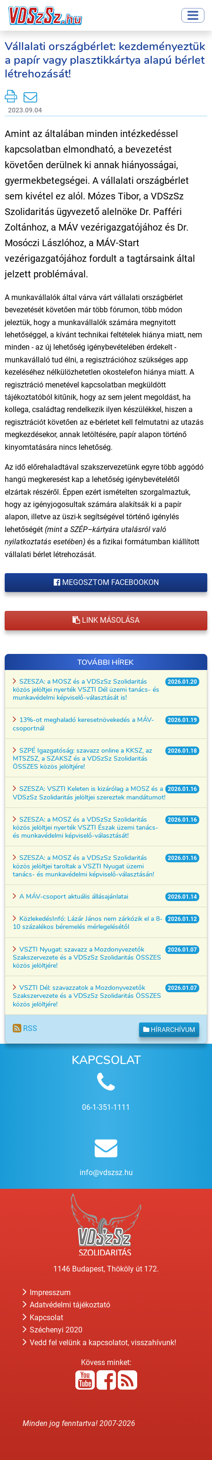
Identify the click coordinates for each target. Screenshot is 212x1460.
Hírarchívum (169, 1029)
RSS (25, 1028)
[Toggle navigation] (192, 15)
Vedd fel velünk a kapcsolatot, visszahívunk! (99, 1342)
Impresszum (47, 1292)
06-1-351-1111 (106, 1107)
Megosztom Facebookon (106, 582)
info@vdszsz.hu (106, 1172)
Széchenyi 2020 (52, 1329)
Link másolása (106, 620)
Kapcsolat (43, 1317)
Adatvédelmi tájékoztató (66, 1304)
